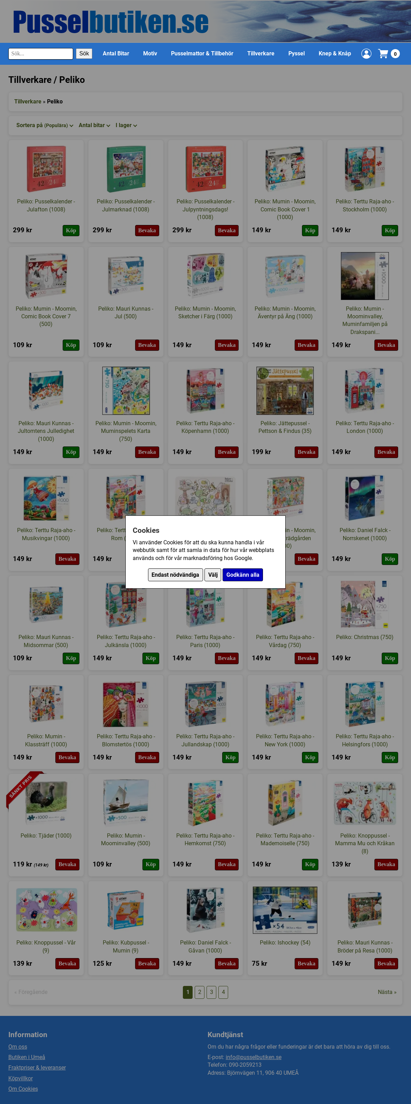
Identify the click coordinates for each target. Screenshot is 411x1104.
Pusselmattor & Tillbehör (202, 53)
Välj (213, 575)
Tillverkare (260, 53)
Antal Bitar (116, 53)
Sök (84, 53)
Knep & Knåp (335, 53)
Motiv (150, 53)
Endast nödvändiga (175, 575)
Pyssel (296, 53)
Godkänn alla (242, 575)
